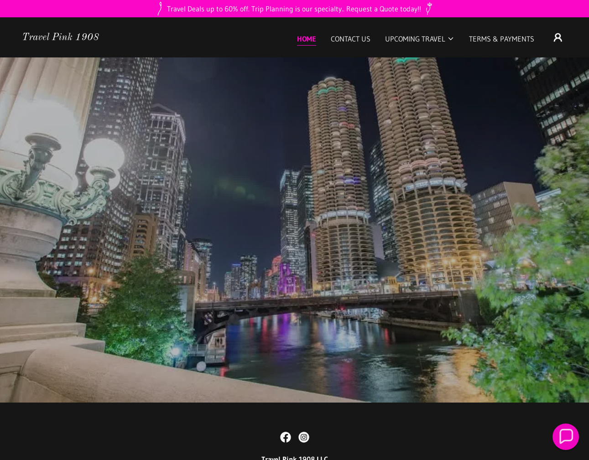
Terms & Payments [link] (501, 38)
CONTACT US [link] (350, 38)
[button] (419, 38)
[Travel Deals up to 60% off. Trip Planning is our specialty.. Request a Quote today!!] (294, 9)
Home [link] (306, 38)
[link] (60, 37)
